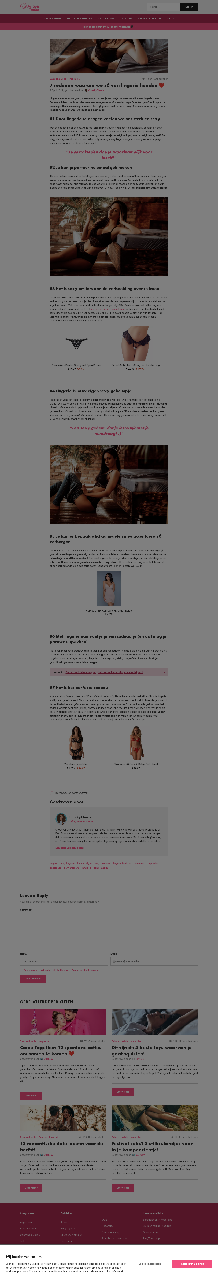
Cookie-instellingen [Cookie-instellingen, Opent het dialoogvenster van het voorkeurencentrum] (150, 1263)
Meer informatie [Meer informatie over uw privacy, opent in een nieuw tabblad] (115, 1271)
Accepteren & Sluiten (192, 1263)
